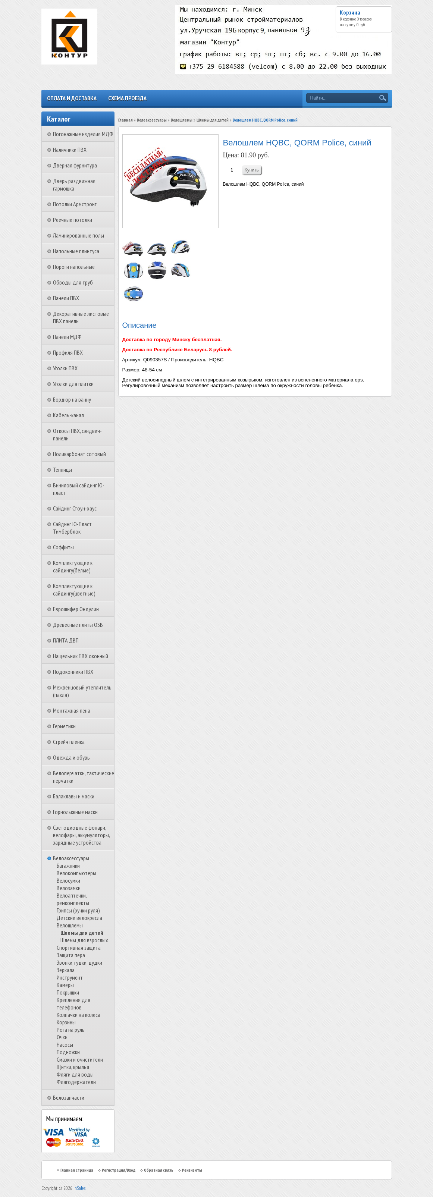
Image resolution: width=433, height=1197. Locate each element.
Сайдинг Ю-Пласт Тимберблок (72, 527)
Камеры (65, 985)
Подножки (68, 1052)
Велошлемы (70, 925)
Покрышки (68, 992)
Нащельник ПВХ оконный (80, 656)
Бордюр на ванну (72, 399)
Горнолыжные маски (75, 812)
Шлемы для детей (81, 932)
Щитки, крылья (73, 1067)
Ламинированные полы (78, 235)
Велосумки (68, 880)
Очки (62, 1037)
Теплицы (62, 469)
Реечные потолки (72, 219)
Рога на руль (71, 1029)
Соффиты (63, 547)
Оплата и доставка (72, 98)
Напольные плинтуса (76, 251)
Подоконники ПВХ (73, 671)
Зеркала (66, 970)
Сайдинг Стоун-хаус (75, 508)
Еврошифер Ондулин (76, 609)
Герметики (64, 726)
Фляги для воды (75, 1074)
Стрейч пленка (69, 741)
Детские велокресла (79, 917)
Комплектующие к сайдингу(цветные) (74, 589)
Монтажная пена (71, 710)
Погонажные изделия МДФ (83, 134)
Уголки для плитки (73, 383)
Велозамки (69, 888)
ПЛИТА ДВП (66, 640)
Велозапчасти (68, 1097)
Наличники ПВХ (70, 149)
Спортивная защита (79, 947)
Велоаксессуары (71, 858)
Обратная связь (158, 1170)
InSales (79, 1188)
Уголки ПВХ (65, 368)
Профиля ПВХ (68, 352)
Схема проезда (127, 98)
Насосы (65, 1044)
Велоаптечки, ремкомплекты (73, 899)
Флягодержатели (76, 1082)
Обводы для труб (73, 282)
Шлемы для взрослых (84, 940)
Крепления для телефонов (73, 1003)
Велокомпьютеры (76, 873)
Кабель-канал (68, 415)
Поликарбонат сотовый (79, 454)
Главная (125, 120)
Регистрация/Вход (118, 1170)
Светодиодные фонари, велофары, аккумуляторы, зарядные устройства (81, 835)
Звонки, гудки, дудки (79, 962)
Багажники (68, 865)
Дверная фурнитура (75, 165)
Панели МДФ (67, 336)
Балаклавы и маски (73, 796)
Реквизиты (192, 1170)
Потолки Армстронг (75, 204)
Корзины (66, 1022)
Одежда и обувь (71, 757)
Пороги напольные (74, 266)
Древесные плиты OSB (78, 624)
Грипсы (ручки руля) (78, 910)
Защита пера (71, 955)
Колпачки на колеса (78, 1014)
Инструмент (70, 977)
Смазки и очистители (80, 1059)
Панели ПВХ (66, 298)
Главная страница (76, 1170)
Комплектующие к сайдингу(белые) (72, 566)
